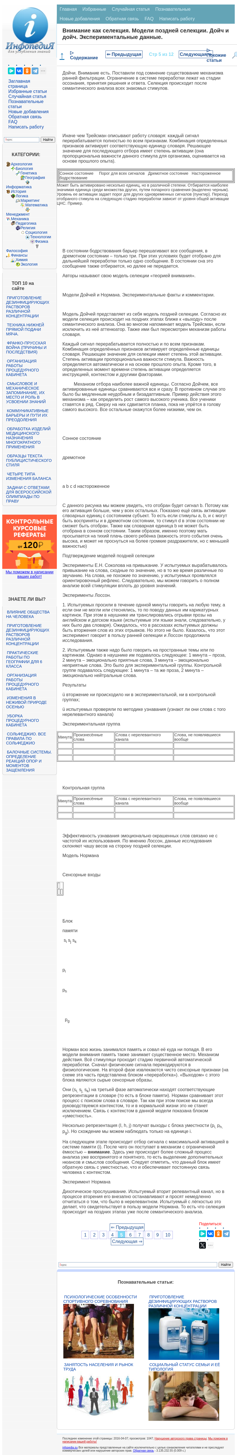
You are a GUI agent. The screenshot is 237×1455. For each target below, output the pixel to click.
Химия (21, 259)
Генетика (28, 173)
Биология (24, 168)
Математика (36, 205)
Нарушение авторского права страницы (180, 1438)
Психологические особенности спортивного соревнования (100, 1299)
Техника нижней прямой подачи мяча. (25, 329)
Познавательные (173, 9)
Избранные (94, 9)
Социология (36, 232)
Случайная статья (27, 96)
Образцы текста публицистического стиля (28, 460)
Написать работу (26, 126)
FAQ (12, 121)
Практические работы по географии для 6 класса (24, 659)
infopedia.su (70, 1447)
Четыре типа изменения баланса (28, 476)
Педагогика (26, 223)
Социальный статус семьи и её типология (184, 1366)
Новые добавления (28, 111)
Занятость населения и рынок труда (98, 1366)
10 (167, 1235)
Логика (22, 196)
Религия (27, 228)
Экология (28, 264)
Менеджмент (18, 214)
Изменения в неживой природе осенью (26, 702)
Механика (20, 219)
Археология (21, 164)
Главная (68, 9)
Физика (41, 241)
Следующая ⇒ (196, 54)
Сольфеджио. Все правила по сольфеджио (26, 738)
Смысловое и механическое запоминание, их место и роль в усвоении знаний (26, 392)
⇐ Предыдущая (124, 54)
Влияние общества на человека (27, 614)
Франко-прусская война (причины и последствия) (26, 347)
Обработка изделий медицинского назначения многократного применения (28, 438)
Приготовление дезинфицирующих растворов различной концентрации (27, 307)
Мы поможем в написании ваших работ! (29, 574)
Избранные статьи (27, 91)
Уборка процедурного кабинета (22, 720)
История (18, 191)
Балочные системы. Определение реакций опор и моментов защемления (29, 761)
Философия (16, 250)
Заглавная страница (19, 84)
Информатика (18, 187)
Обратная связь (25, 116)
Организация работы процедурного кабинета (22, 368)
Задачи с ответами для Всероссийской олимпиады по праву (28, 494)
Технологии (40, 237)
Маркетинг (30, 200)
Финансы (19, 255)
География (35, 177)
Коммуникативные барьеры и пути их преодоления (27, 415)
